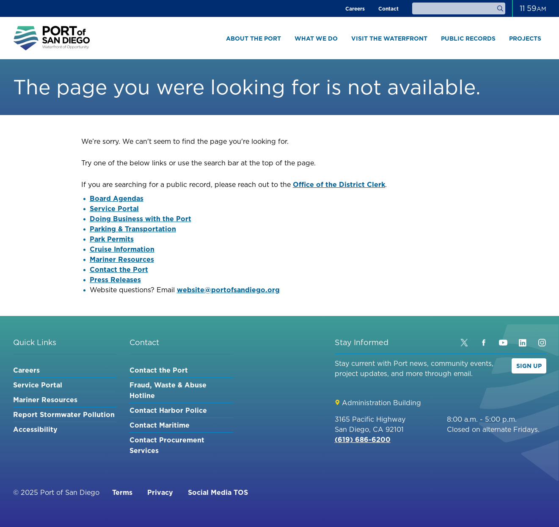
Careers (355, 8)
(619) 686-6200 (363, 439)
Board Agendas (116, 198)
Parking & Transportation (133, 228)
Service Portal (114, 208)
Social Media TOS (218, 492)
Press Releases (115, 279)
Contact (388, 8)
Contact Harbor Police (168, 410)
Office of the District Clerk (339, 184)
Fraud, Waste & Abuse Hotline (168, 390)
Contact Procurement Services (166, 445)
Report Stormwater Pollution (64, 414)
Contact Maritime (159, 425)
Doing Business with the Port (140, 218)
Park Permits (112, 239)
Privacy (160, 492)
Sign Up (529, 366)
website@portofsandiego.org (228, 289)
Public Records (468, 38)
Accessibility (35, 429)
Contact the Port (119, 269)
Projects (525, 38)
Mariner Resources (122, 259)
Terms (122, 492)
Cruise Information (122, 249)
